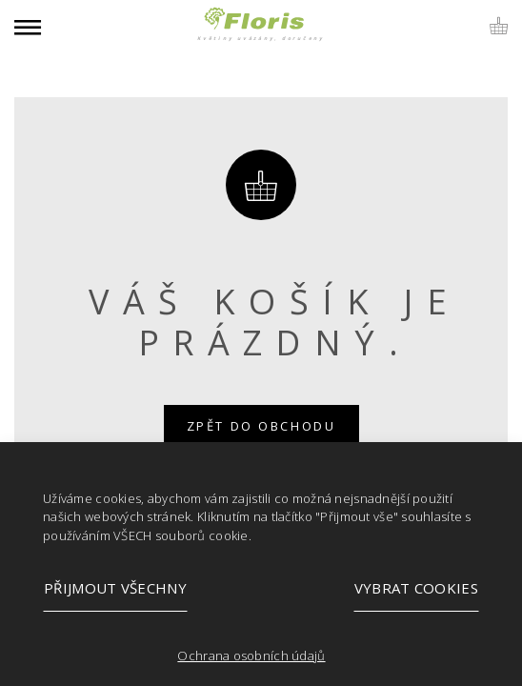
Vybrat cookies (416, 587)
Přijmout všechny (115, 587)
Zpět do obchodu (261, 425)
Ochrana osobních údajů (251, 655)
